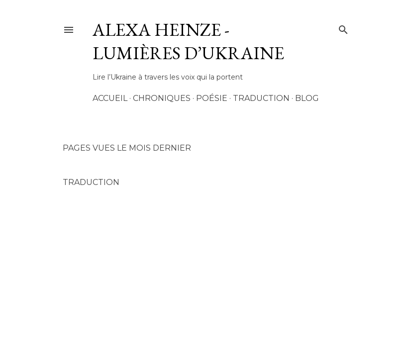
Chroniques (162, 98)
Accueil (110, 98)
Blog (307, 98)
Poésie (211, 98)
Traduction (261, 98)
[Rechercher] (343, 28)
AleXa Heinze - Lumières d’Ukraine (188, 41)
